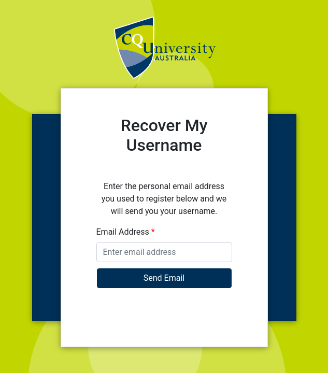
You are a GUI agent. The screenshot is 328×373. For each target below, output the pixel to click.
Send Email (164, 278)
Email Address (125, 232)
